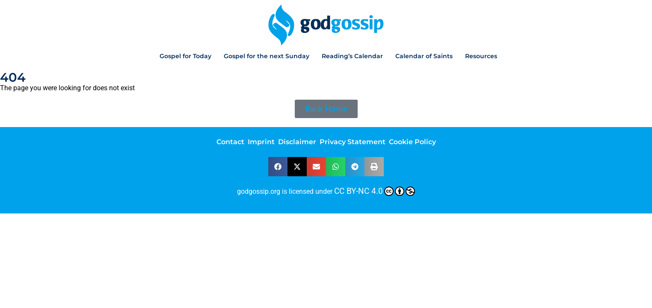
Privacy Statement (352, 142)
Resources (481, 56)
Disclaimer (297, 142)
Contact (230, 142)
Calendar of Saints (424, 56)
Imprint (261, 142)
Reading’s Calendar (352, 56)
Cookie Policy (412, 142)
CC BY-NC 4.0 (374, 191)
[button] (277, 166)
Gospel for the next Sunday (266, 56)
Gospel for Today (185, 56)
